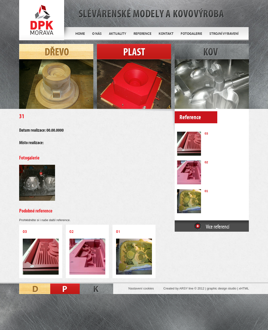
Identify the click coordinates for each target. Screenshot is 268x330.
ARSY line (186, 288)
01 (206, 191)
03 (206, 133)
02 (206, 162)
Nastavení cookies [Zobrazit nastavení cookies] (141, 288)
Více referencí (217, 227)
